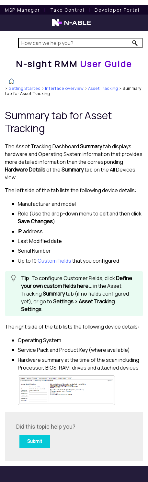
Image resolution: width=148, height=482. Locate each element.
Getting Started (24, 88)
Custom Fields (54, 260)
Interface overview (64, 88)
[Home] (74, 64)
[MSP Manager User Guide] (22, 10)
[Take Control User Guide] (67, 10)
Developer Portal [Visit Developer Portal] (117, 10)
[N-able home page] (72, 25)
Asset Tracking (103, 88)
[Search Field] (80, 43)
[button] (135, 43)
